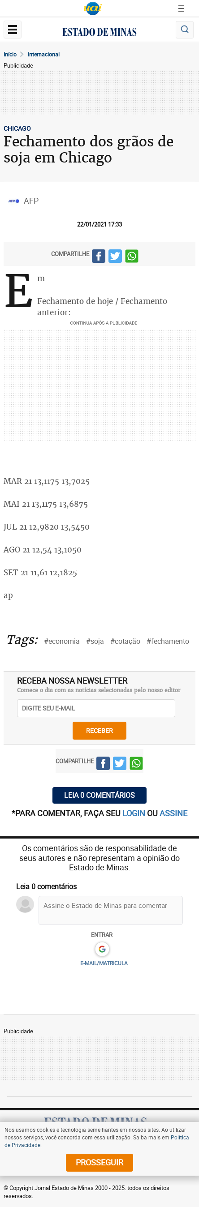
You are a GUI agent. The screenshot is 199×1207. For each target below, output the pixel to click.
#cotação (125, 641)
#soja (95, 641)
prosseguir (99, 1162)
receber (99, 730)
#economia (62, 641)
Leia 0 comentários (99, 795)
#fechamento (168, 641)
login (134, 813)
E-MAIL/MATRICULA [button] (104, 963)
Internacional (44, 54)
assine (173, 813)
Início (10, 54)
